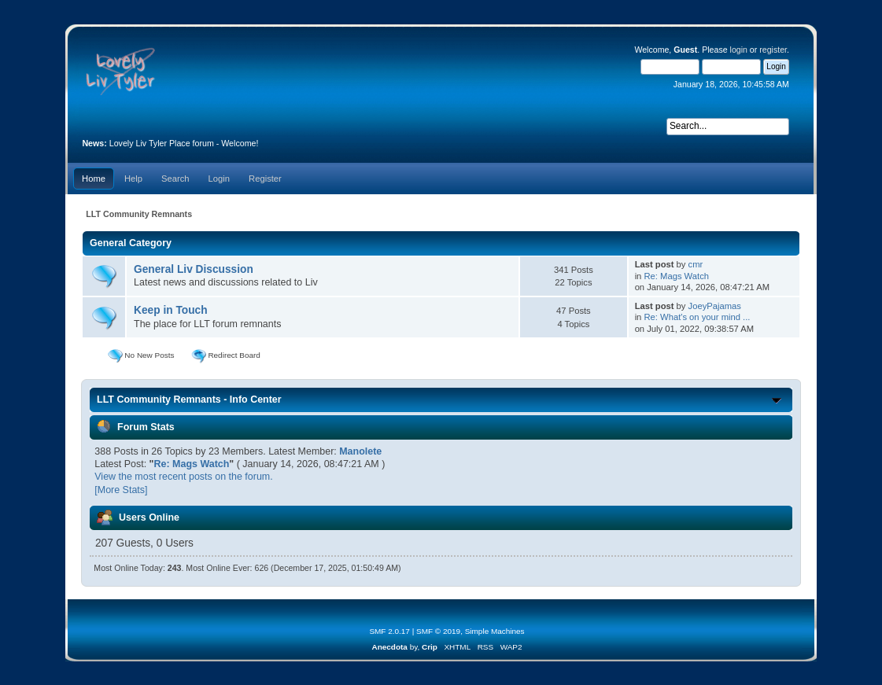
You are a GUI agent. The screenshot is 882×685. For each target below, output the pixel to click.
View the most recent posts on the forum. (183, 476)
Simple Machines (495, 631)
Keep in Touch (171, 310)
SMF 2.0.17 (389, 631)
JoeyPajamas (714, 306)
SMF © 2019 (438, 631)
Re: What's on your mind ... (697, 317)
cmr (695, 264)
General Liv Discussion (193, 269)
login (738, 49)
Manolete (360, 451)
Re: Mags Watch (676, 276)
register (773, 49)
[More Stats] (120, 489)
